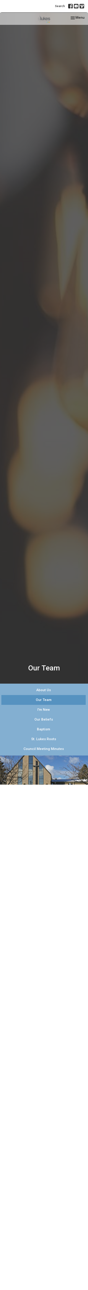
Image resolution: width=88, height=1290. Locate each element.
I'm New (43, 710)
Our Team (44, 700)
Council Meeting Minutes (43, 749)
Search (60, 6)
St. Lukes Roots (43, 739)
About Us (43, 690)
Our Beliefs (43, 719)
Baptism (43, 729)
